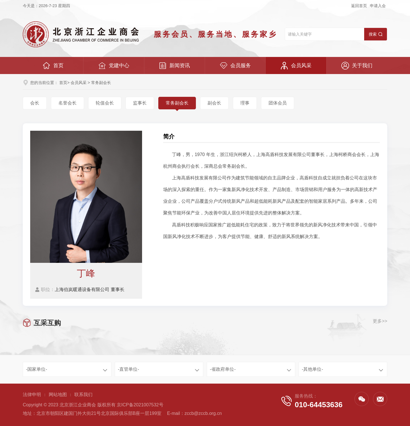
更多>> (380, 321)
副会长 (214, 103)
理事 (244, 103)
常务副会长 (177, 103)
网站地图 (58, 394)
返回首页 (359, 5)
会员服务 (235, 65)
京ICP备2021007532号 (140, 404)
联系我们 (83, 394)
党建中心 (113, 65)
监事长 (140, 103)
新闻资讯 (174, 65)
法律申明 (32, 394)
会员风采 (295, 65)
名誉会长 (67, 103)
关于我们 (356, 65)
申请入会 (378, 5)
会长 (34, 103)
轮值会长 (105, 103)
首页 (53, 65)
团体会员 (277, 103)
